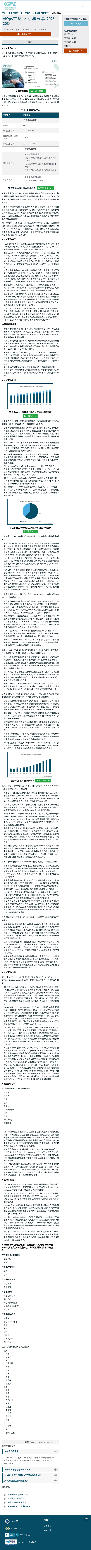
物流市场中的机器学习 (17, 1502)
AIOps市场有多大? (30, 1451)
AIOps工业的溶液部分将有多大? (30, 1469)
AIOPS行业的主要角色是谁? (30, 1480)
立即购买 (75, 23)
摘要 (30, 42)
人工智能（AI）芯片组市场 (19, 1506)
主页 (4, 13)
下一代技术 (25, 13)
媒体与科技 (13, 13)
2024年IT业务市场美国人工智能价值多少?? (30, 1475)
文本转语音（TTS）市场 (17, 1494)
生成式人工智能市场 (16, 1498)
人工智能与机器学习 (41, 13)
